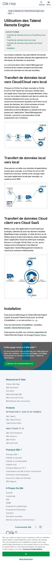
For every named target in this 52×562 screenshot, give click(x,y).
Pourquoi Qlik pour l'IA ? (16, 468)
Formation (10, 391)
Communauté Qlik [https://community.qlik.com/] (23, 527)
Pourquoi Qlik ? (12, 454)
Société (9, 493)
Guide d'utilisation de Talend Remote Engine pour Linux (26, 12)
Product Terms (39, 335)
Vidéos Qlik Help (13, 384)
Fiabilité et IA (11, 465)
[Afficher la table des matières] (5, 11)
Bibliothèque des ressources (18, 401)
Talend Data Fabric (14, 423)
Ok (26, 554)
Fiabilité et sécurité (14, 458)
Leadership (10, 496)
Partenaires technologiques (17, 475)
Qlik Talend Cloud (13, 420)
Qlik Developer (12, 387)
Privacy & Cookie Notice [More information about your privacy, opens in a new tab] (32, 549)
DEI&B (8, 503)
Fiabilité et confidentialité (16, 461)
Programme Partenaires (16, 510)
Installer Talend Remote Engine (17, 327)
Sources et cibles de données (18, 478)
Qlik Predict (11, 440)
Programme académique (16, 506)
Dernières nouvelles (14, 516)
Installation (11, 48)
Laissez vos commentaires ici (19, 363)
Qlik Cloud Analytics (14, 433)
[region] (26, 548)
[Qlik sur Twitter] (36, 527)
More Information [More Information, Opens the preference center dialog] (26, 559)
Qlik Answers (11, 436)
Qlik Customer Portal (14, 398)
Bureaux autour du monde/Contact (20, 520)
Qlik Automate (12, 443)
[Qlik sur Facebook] (16, 532)
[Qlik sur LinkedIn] (40, 527)
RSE (7, 499)
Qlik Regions (11, 481)
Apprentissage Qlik (14, 394)
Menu (49, 5)
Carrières (10, 513)
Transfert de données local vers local (21, 40)
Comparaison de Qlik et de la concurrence (23, 471)
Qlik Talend (10, 416)
